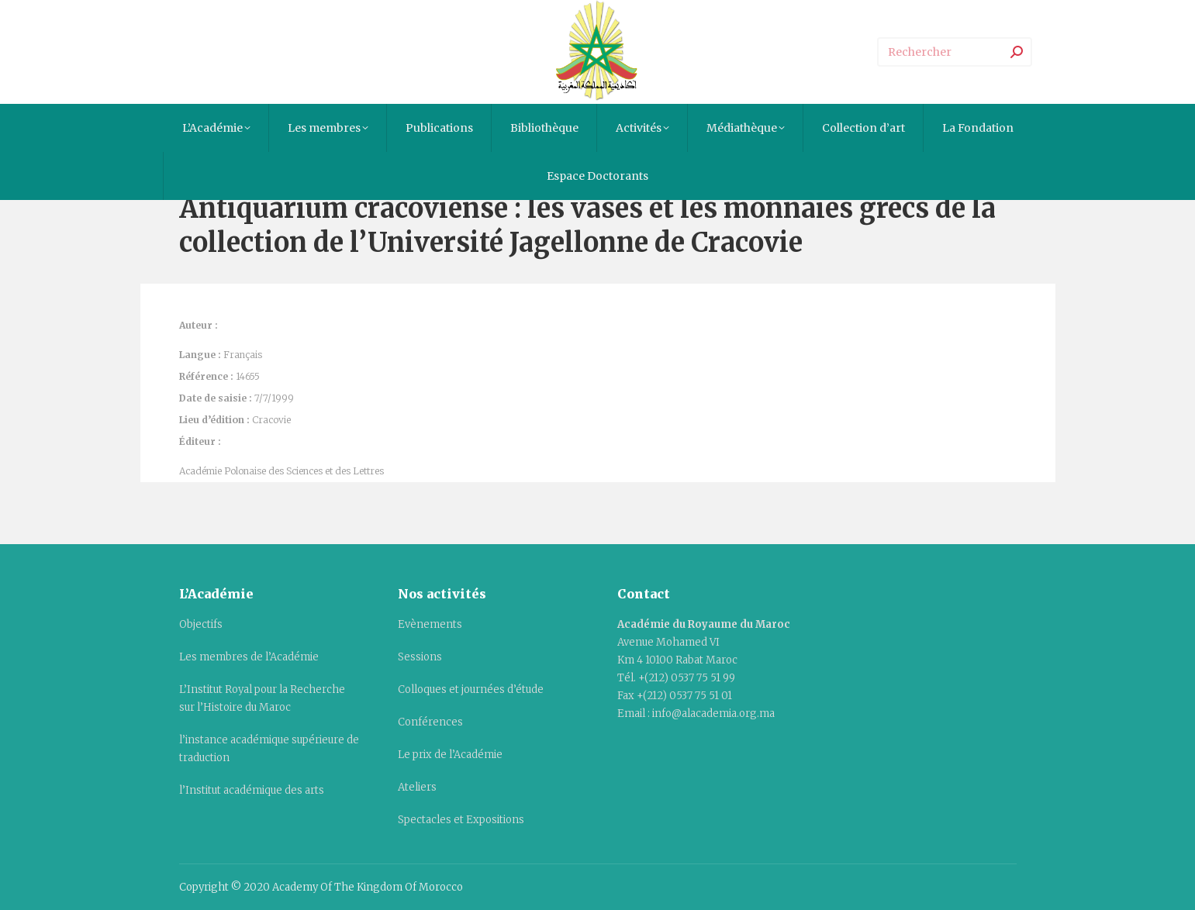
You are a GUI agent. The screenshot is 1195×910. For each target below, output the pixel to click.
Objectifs (201, 624)
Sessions (420, 657)
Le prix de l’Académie (450, 754)
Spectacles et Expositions (461, 819)
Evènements (430, 624)
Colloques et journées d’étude (471, 689)
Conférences (430, 722)
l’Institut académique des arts (251, 790)
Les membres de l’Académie (249, 657)
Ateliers (417, 787)
